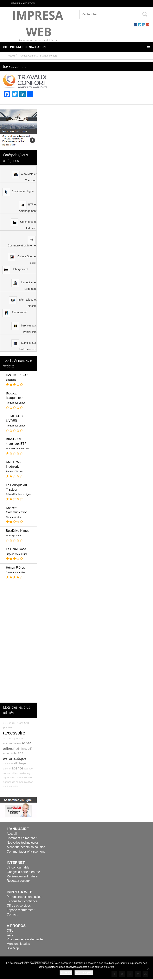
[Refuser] (148, 969)
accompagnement (13, 738)
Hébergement (15, 270)
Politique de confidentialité (25, 939)
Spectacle (11, 380)
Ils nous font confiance (22, 901)
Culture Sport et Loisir (22, 258)
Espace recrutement (21, 910)
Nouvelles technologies (23, 842)
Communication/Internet (22, 241)
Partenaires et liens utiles (24, 896)
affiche (7, 768)
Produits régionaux (15, 402)
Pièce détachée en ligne (18, 494)
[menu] (18, 258)
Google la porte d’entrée (23, 872)
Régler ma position (21, 3)
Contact (12, 914)
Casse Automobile (15, 572)
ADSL (21, 753)
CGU (10, 930)
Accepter (66, 972)
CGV (10, 934)
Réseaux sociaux (18, 880)
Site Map (13, 948)
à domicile (10, 753)
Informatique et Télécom (22, 301)
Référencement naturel (22, 876)
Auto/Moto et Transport (24, 176)
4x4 (9, 722)
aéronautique (15, 758)
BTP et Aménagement (27, 206)
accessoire (14, 732)
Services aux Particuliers (23, 327)
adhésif (9, 748)
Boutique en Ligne (18, 192)
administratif (24, 748)
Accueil (11, 55)
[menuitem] (18, 174)
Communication (14, 517)
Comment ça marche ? (22, 838)
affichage (20, 763)
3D (4, 722)
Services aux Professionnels (23, 345)
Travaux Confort (27, 55)
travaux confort (48, 55)
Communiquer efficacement (26, 851)
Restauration (14, 313)
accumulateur (12, 743)
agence (17, 768)
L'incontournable (18, 867)
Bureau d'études (14, 471)
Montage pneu (13, 535)
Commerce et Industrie (23, 224)
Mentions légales (18, 943)
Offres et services (19, 905)
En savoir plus (84, 972)
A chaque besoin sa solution (26, 847)
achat (26, 743)
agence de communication (18, 777)
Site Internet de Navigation (76, 47)
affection (8, 763)
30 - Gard (17, 722)
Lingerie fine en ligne (17, 554)
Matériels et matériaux (17, 448)
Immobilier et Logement (23, 284)
